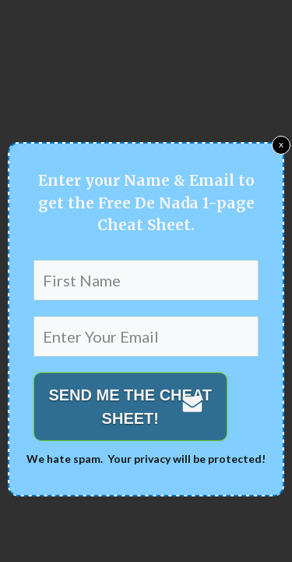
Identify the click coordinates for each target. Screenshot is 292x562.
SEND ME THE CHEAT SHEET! (130, 406)
